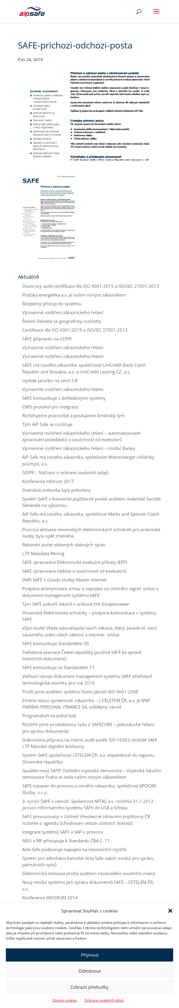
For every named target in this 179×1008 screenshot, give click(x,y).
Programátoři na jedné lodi (49, 715)
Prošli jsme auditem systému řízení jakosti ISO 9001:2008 (80, 691)
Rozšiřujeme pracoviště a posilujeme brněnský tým (73, 415)
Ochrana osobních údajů (104, 1000)
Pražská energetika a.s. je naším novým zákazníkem (74, 295)
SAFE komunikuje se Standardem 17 (58, 667)
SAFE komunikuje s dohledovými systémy (64, 398)
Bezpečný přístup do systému (51, 303)
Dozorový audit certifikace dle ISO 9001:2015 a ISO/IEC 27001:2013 (90, 286)
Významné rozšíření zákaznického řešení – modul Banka (78, 448)
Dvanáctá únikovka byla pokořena (56, 490)
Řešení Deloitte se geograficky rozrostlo (61, 321)
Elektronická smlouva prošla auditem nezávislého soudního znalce (88, 873)
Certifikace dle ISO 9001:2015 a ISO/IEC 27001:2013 (75, 330)
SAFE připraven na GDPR (47, 339)
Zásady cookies (64, 1000)
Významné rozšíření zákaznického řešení (62, 312)
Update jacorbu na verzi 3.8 (50, 380)
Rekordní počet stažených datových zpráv (63, 545)
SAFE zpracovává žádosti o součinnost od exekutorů (74, 571)
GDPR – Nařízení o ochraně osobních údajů (65, 472)
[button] (170, 911)
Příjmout (89, 955)
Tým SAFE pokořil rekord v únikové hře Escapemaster (75, 604)
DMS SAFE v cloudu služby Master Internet (64, 580)
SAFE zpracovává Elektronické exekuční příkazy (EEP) (74, 562)
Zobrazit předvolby (89, 987)
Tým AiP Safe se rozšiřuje (47, 424)
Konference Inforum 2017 (48, 481)
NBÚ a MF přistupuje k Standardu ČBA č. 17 (66, 841)
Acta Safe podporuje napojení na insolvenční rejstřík (74, 849)
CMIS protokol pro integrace (50, 407)
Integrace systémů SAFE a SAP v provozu (62, 832)
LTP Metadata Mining (43, 553)
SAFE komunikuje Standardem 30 (55, 643)
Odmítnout (90, 971)
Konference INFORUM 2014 (50, 897)
